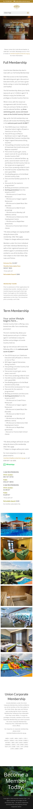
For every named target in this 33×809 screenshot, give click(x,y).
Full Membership (16, 22)
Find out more (16, 32)
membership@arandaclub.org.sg (20, 53)
